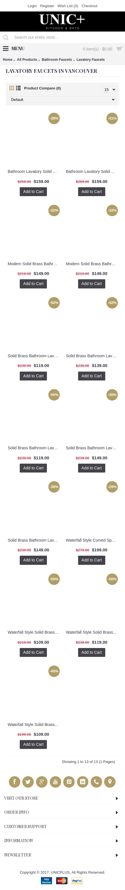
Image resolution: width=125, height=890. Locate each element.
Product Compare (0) (42, 88)
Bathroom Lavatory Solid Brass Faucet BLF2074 (93, 171)
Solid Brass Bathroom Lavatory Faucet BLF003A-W (34, 540)
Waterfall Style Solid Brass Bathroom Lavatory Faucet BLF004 (93, 632)
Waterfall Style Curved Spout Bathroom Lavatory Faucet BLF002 (93, 540)
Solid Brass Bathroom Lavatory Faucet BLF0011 (34, 356)
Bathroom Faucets (57, 60)
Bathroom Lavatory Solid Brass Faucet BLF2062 (34, 171)
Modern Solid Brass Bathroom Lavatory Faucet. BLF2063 (34, 263)
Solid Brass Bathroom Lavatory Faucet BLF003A (34, 448)
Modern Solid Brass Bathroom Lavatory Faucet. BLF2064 (93, 263)
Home (7, 60)
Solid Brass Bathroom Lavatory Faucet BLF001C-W (93, 356)
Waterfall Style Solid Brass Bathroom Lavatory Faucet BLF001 (34, 632)
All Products (27, 60)
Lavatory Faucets (90, 60)
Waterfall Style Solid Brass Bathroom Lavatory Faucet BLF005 (34, 724)
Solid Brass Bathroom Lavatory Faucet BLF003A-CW (93, 448)
